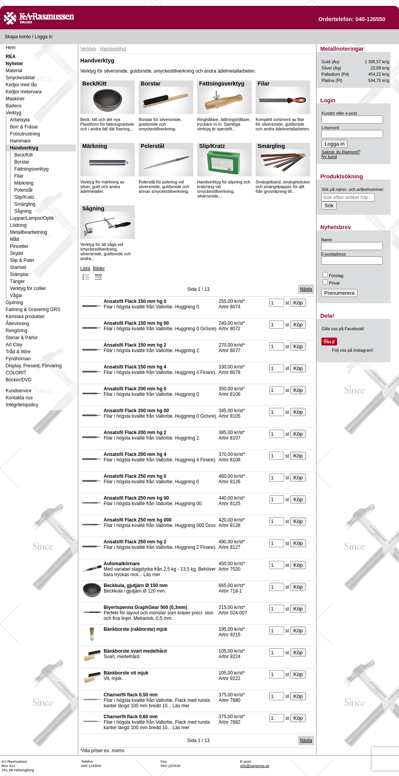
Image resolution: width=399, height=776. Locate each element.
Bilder (99, 273)
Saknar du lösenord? (340, 152)
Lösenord (330, 127)
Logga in (44, 36)
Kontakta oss (19, 397)
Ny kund (329, 156)
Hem (11, 47)
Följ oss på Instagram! (352, 350)
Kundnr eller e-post (339, 113)
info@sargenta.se (254, 766)
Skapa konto (18, 36)
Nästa (306, 289)
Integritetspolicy (22, 405)
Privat (331, 283)
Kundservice (19, 390)
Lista (85, 273)
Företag (333, 275)
